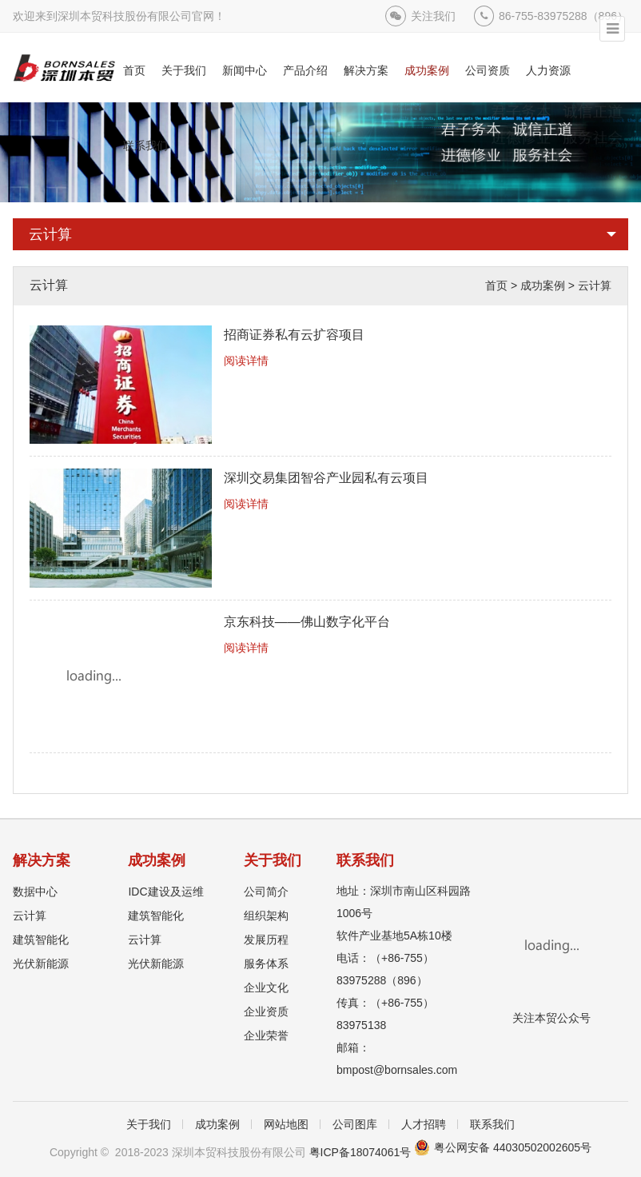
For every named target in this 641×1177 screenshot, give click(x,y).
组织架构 (266, 915)
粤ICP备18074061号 (360, 1152)
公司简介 (266, 891)
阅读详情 (246, 360)
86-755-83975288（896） (563, 16)
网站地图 (286, 1124)
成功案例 (426, 70)
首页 (134, 70)
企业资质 (266, 1011)
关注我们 (433, 16)
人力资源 (548, 70)
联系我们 (145, 145)
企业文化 (266, 987)
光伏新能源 (41, 963)
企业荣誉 (266, 1035)
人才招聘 (423, 1124)
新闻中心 (244, 70)
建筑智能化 (41, 939)
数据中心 (35, 891)
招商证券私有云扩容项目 (294, 334)
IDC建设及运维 (165, 891)
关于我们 (183, 70)
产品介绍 (305, 70)
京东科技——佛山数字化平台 (307, 621)
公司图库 (354, 1124)
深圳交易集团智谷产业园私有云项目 (326, 478)
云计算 (50, 234)
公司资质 (487, 70)
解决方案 (366, 70)
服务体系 (266, 963)
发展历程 (266, 939)
